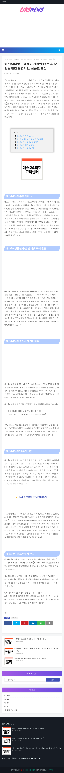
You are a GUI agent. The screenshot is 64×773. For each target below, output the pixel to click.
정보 (6, 706)
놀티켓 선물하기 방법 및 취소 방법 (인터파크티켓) (30, 659)
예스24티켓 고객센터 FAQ (25, 148)
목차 (15, 132)
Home (4, 2)
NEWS (7, 73)
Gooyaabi (49, 770)
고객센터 (9, 59)
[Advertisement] (32, 30)
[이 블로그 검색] (25, 680)
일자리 (7, 703)
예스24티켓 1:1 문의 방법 (25, 145)
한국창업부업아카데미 (11, 710)
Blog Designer (30, 770)
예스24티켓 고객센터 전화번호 (28, 142)
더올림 (7, 699)
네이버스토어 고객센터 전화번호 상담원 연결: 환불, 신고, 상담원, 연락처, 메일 (36, 650)
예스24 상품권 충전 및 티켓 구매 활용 (30, 139)
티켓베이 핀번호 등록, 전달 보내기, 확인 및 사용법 (30, 639)
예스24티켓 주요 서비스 (25, 136)
